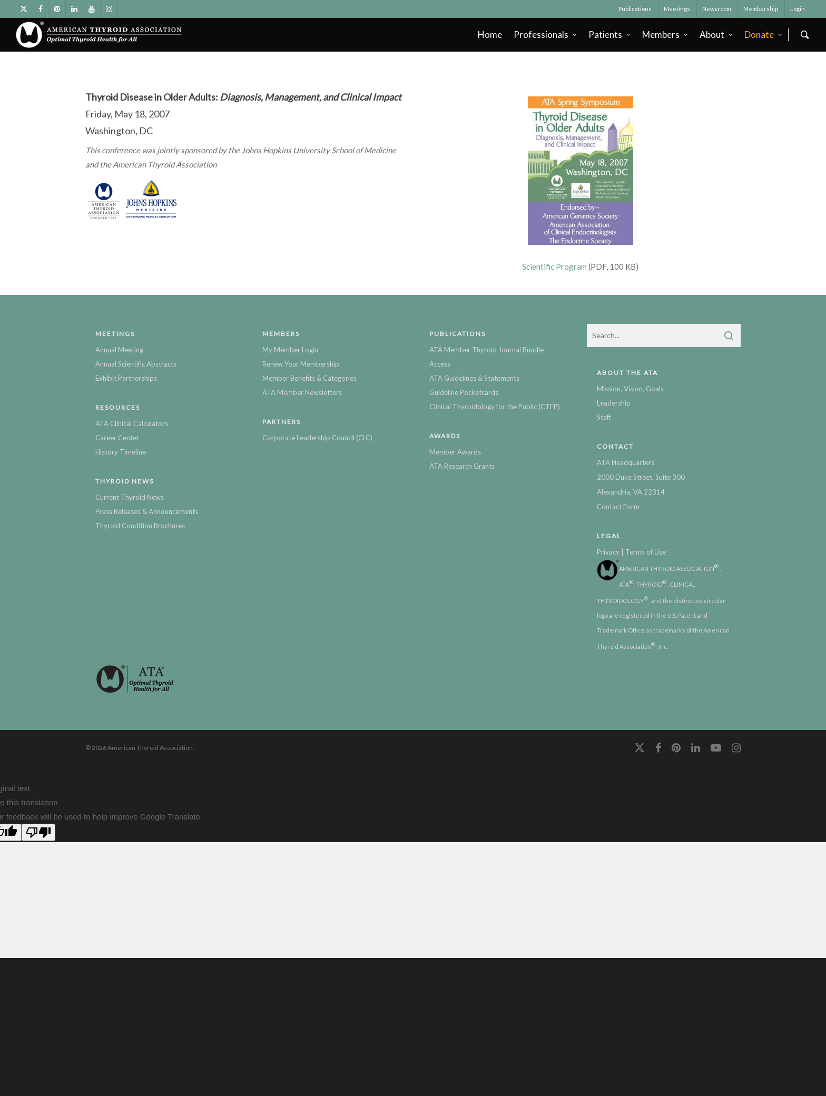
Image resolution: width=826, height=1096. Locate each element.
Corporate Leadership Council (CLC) (317, 437)
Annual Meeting (119, 349)
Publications (635, 8)
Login (797, 8)
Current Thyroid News (129, 497)
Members (665, 34)
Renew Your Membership (300, 364)
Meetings (677, 8)
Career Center (117, 437)
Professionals (546, 34)
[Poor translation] (38, 832)
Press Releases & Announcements (146, 511)
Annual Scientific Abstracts (135, 364)
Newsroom (716, 8)
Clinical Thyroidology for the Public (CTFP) (494, 406)
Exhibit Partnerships (126, 378)
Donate (763, 34)
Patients (610, 34)
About (717, 34)
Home (490, 34)
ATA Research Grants (462, 466)
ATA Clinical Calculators (131, 423)
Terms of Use (645, 552)
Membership (760, 8)
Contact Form (618, 506)
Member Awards (455, 452)
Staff (604, 417)
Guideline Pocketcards (463, 392)
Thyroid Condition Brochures (140, 525)
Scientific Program (554, 266)
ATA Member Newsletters (302, 392)
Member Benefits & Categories (309, 378)
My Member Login (290, 349)
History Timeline (120, 452)
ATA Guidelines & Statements (474, 378)
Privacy (608, 552)
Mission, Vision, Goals (630, 388)
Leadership (614, 403)
